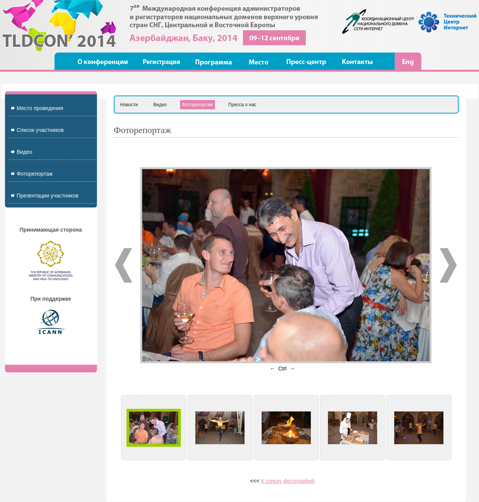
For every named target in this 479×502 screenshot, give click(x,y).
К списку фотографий (288, 481)
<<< (255, 481)
